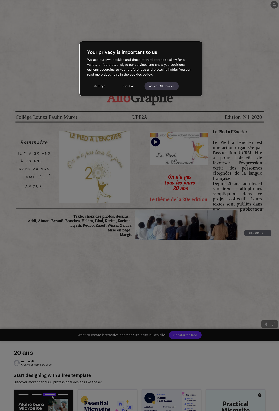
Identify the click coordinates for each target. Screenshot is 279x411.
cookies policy (141, 74)
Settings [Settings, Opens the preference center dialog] (99, 86)
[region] (140, 68)
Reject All (128, 86)
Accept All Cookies (161, 86)
